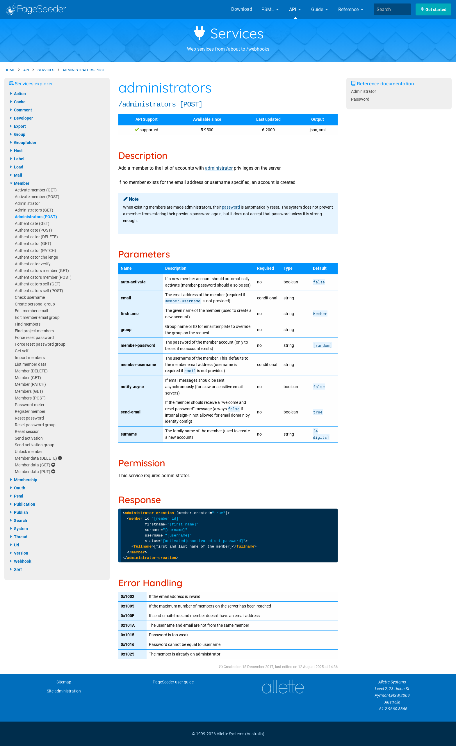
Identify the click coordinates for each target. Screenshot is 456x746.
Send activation (29, 438)
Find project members (34, 330)
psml (16, 496)
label (16, 159)
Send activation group (34, 445)
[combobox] (392, 9)
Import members (30, 357)
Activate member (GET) (36, 190)
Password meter (29, 404)
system (18, 528)
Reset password (29, 418)
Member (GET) (28, 377)
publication (22, 504)
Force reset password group (40, 344)
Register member (30, 411)
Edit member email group (37, 317)
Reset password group (35, 424)
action (17, 93)
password (231, 207)
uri (14, 545)
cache (17, 102)
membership (23, 479)
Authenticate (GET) (32, 223)
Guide (320, 9)
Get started (433, 9)
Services (228, 33)
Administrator (27, 203)
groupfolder (22, 142)
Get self (21, 351)
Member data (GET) (35, 465)
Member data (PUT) (35, 471)
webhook (20, 561)
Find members (27, 324)
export (17, 126)
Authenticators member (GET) (42, 270)
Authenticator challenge (36, 257)
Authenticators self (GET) (37, 284)
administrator (219, 168)
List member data (31, 364)
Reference (351, 9)
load (16, 167)
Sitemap (63, 682)
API (295, 9)
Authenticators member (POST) (43, 277)
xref (15, 569)
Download (241, 9)
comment (20, 110)
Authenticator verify (33, 264)
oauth (17, 488)
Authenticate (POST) (33, 230)
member (19, 183)
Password (360, 99)
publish (18, 512)
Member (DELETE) (31, 371)
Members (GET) (29, 391)
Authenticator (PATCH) (35, 250)
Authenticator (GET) (33, 243)
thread (18, 536)
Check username (30, 297)
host (16, 150)
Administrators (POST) (36, 216)
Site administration (64, 691)
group (17, 134)
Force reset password (34, 337)
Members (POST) (30, 398)
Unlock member (29, 451)
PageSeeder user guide (173, 682)
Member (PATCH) (30, 384)
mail (15, 175)
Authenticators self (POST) (39, 290)
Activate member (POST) (37, 196)
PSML (270, 9)
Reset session (27, 431)
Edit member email (31, 310)
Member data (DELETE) (38, 458)
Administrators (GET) (34, 210)
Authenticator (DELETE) (36, 237)
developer (21, 118)
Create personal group (35, 304)
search (18, 520)
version (18, 553)
